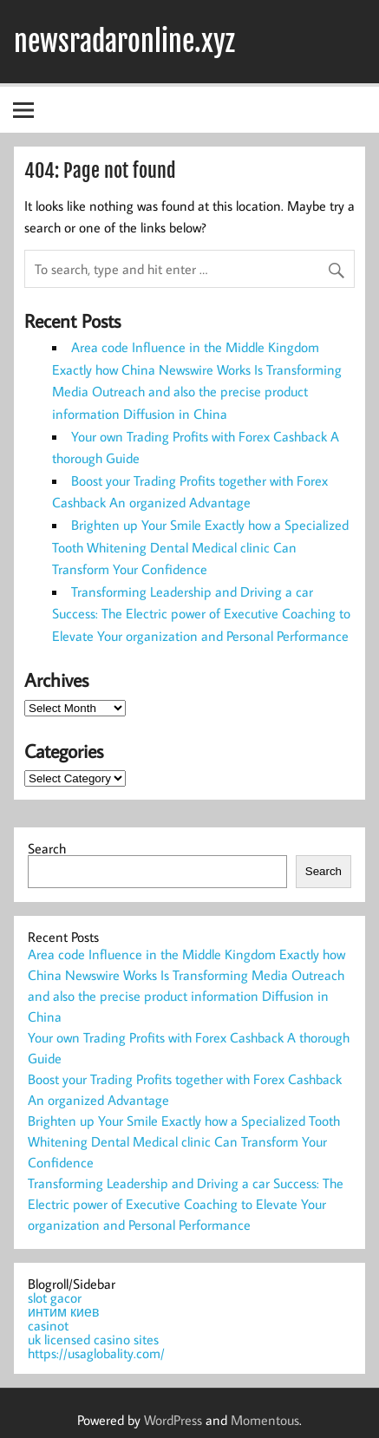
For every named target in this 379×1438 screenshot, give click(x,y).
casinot (48, 1325)
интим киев (63, 1311)
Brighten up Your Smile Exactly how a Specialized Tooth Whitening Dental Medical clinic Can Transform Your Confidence (200, 547)
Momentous (265, 1419)
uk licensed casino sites (93, 1339)
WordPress (173, 1419)
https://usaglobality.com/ (96, 1353)
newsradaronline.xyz (124, 41)
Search (47, 848)
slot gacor (55, 1297)
